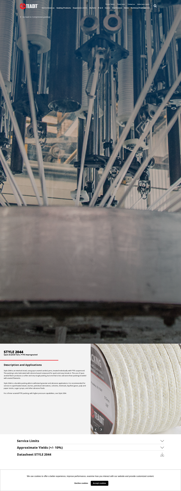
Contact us (131, 4)
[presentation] (95, 429)
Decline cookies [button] (81, 483)
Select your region (143, 4)
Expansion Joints (80, 8)
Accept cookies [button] (99, 483)
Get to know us (48, 8)
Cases (107, 8)
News (126, 8)
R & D (100, 8)
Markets (92, 8)
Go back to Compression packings (35, 17)
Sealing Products (63, 8)
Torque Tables (110, 4)
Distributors (117, 8)
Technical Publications (140, 8)
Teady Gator (121, 4)
